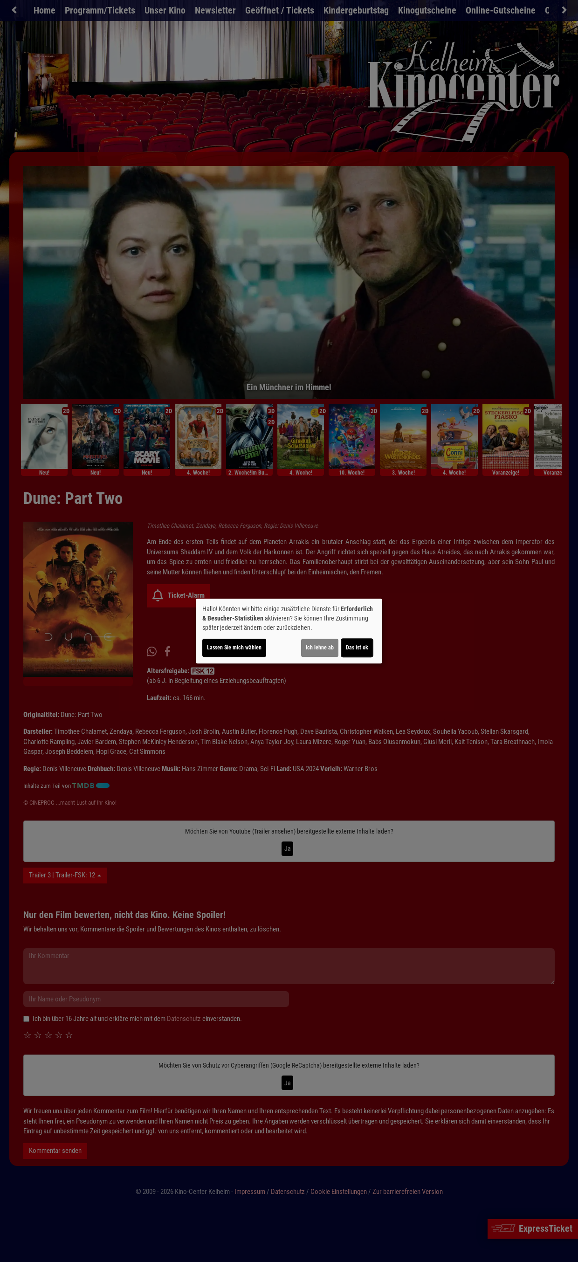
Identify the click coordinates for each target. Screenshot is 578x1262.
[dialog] (289, 631)
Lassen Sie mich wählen (234, 647)
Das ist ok (357, 647)
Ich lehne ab (320, 647)
